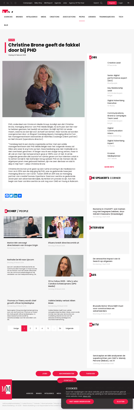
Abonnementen (66, 373)
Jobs (65, 3)
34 (60, 328)
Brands (19, 17)
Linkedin (8, 3)
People (82, 17)
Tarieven (90, 373)
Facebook (4, 3)
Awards (92, 17)
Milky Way (38, 3)
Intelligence (31, 17)
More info (109, 167)
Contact (68, 380)
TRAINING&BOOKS (107, 17)
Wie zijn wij (58, 403)
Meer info (87, 396)
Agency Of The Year (76, 3)
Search (96, 3)
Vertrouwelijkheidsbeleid (11, 403)
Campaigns (27, 3)
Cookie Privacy (26, 403)
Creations (54, 17)
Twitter (11, 3)
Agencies (8, 17)
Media (43, 17)
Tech (121, 17)
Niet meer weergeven (80, 401)
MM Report (48, 3)
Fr (128, 3)
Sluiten (120, 401)
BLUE (6, 25)
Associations (69, 17)
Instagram (15, 3)
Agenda (58, 3)
